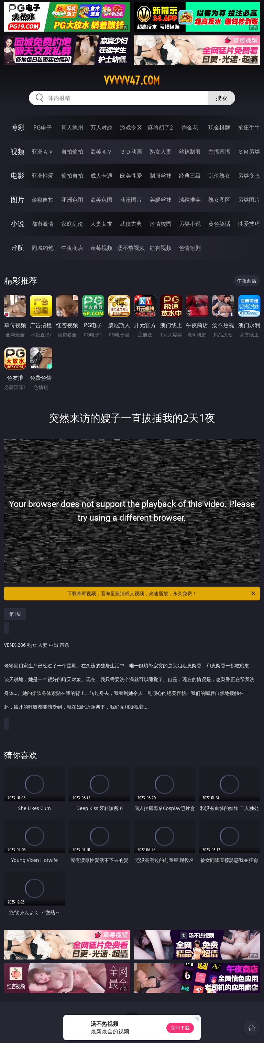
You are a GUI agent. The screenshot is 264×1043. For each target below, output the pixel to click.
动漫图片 (131, 199)
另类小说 (190, 224)
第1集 (15, 614)
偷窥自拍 (43, 199)
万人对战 (101, 127)
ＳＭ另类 (249, 151)
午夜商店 (72, 248)
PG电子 (42, 127)
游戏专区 (131, 127)
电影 (17, 175)
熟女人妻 (161, 151)
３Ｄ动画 (131, 151)
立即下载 (180, 1027)
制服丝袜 (161, 175)
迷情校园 (161, 224)
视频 (17, 151)
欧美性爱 (131, 175)
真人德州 (72, 127)
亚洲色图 (72, 199)
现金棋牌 (219, 127)
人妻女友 (101, 224)
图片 (17, 199)
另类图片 (249, 199)
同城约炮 (43, 248)
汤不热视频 (131, 248)
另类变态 (249, 175)
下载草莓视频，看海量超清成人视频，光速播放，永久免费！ (161, 593)
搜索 (221, 98)
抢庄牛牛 (249, 127)
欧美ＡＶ (101, 151)
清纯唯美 (190, 199)
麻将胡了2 (160, 127)
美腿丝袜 (161, 199)
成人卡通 (101, 175)
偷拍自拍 (72, 175)
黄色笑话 (219, 224)
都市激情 (43, 224)
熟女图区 (219, 199)
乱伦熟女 (219, 175)
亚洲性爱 (43, 175)
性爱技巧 (249, 224)
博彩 (17, 127)
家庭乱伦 (72, 224)
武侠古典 (131, 224)
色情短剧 (190, 248)
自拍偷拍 (72, 151)
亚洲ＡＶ (43, 151)
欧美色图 (101, 199)
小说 (17, 223)
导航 (17, 247)
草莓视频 (101, 248)
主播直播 (219, 151)
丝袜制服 (190, 151)
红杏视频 (161, 248)
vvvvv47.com (132, 80)
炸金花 (190, 127)
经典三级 (190, 175)
